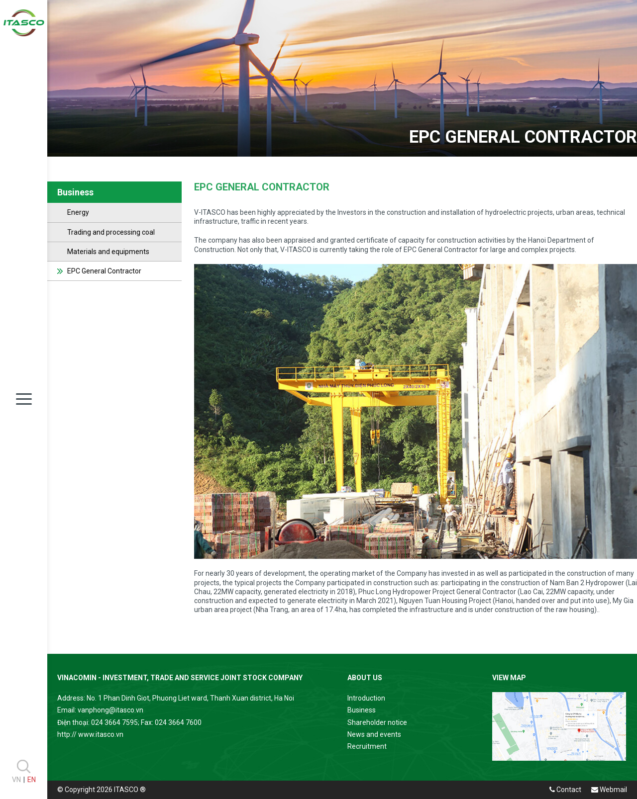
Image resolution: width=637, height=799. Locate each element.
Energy (78, 212)
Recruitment (367, 746)
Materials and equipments (108, 252)
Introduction (366, 698)
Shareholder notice (377, 722)
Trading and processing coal (111, 232)
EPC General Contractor (104, 271)
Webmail (609, 790)
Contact (565, 790)
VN (16, 780)
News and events (374, 734)
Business (361, 710)
